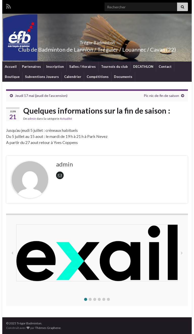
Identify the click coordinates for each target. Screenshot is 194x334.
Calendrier (72, 77)
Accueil (11, 67)
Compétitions (98, 77)
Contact (165, 67)
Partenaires (31, 67)
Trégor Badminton (97, 41)
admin (32, 118)
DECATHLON (143, 67)
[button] (85, 299)
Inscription (55, 67)
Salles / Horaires (82, 67)
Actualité (66, 118)
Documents (123, 77)
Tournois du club (114, 67)
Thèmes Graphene (48, 328)
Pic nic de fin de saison (161, 95)
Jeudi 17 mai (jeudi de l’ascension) (41, 95)
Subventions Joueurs (42, 77)
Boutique (12, 77)
